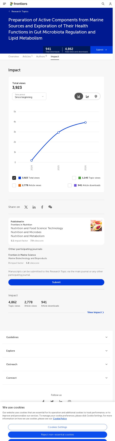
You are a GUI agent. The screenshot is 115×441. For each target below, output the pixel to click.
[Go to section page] (56, 231)
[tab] (13, 57)
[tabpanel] (56, 195)
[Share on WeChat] (50, 207)
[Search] (103, 4)
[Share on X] (26, 207)
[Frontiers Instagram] (69, 402)
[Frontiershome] (19, 4)
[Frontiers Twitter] (52, 402)
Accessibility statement (76, 427)
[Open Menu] (4, 4)
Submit (99, 49)
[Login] (110, 4)
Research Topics (19, 11)
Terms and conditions (52, 427)
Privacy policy (32, 427)
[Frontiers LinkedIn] (61, 402)
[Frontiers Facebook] (43, 402)
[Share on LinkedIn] (34, 207)
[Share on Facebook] (42, 207)
